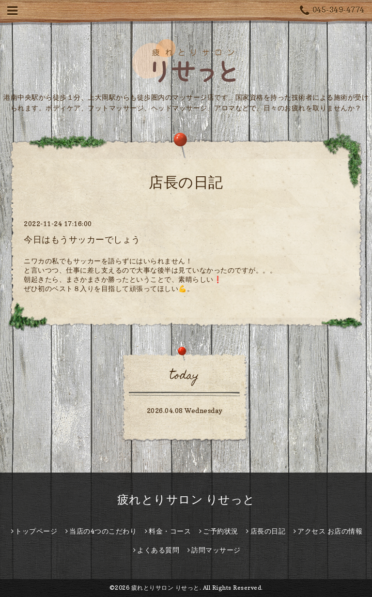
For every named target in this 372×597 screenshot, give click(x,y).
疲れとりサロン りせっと (186, 499)
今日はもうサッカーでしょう (82, 239)
